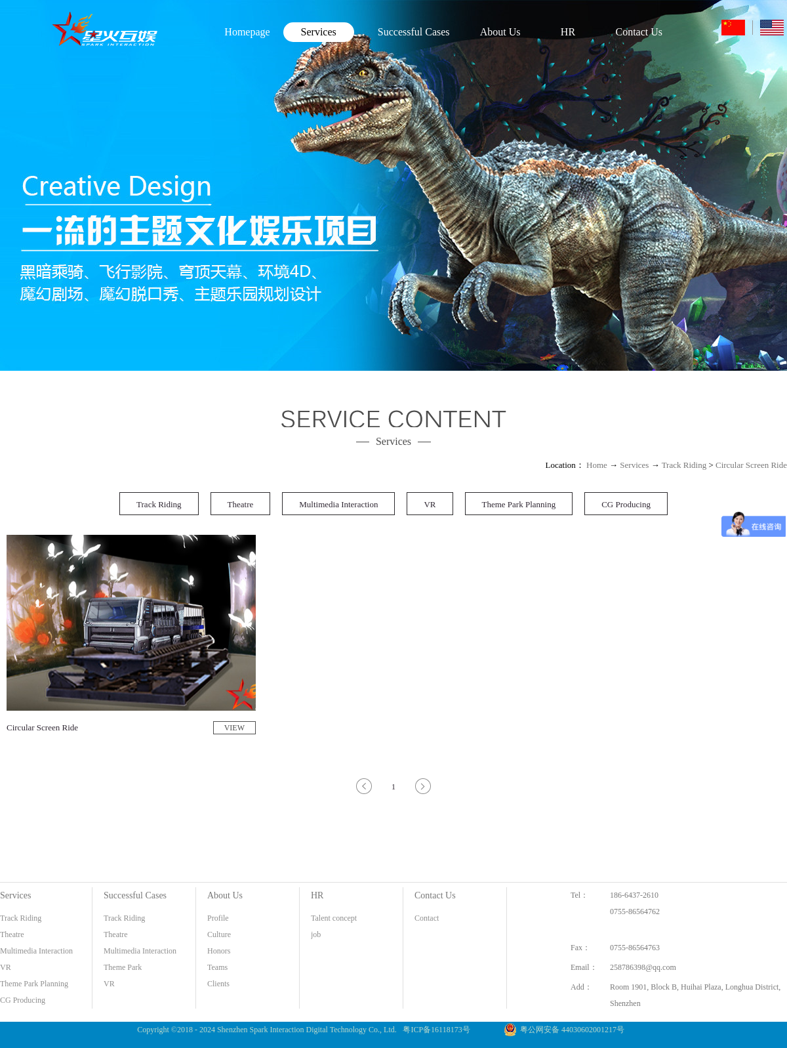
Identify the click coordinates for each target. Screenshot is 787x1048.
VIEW (234, 727)
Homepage (247, 31)
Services (634, 465)
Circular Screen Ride (751, 465)
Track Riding (684, 465)
